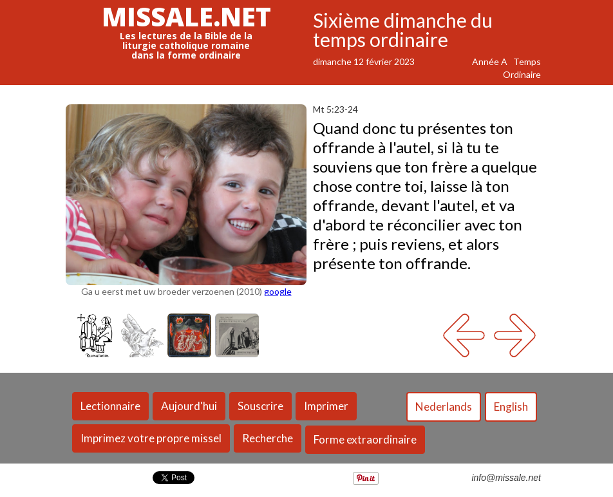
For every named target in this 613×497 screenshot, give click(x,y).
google (278, 291)
